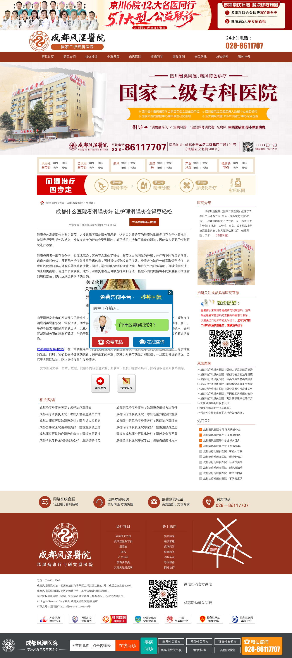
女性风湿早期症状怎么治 (214, 403)
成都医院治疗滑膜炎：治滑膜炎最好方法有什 (146, 407)
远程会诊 (169, 557)
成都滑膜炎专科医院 (50, 349)
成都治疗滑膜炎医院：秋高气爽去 (222, 462)
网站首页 (169, 567)
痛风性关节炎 (171, 641)
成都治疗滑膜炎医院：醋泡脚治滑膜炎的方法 (226, 384)
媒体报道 (91, 56)
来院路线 (200, 56)
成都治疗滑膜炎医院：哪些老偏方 (222, 456)
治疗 (55, 167)
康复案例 (179, 56)
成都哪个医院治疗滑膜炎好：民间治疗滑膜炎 (146, 420)
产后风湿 (123, 557)
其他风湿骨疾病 (123, 567)
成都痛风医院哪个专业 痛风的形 (221, 435)
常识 (64, 167)
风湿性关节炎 (123, 536)
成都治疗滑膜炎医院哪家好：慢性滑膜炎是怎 (146, 427)
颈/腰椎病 (199, 650)
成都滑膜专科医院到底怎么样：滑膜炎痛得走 (70, 440)
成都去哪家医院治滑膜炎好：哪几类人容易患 (70, 420)
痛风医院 (135, 56)
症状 (64, 163)
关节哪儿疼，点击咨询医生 (105, 645)
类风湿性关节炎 (123, 541)
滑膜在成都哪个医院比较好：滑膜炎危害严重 (146, 433)
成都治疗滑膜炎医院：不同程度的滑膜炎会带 (226, 393)
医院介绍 (70, 56)
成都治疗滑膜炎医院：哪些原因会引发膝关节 (226, 388)
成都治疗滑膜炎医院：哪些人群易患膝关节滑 (70, 414)
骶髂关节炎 (123, 562)
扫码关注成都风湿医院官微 (218, 293)
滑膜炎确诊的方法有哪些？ (216, 408)
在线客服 (169, 541)
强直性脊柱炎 (227, 641)
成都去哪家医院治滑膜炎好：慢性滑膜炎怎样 (70, 427)
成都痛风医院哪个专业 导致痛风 (221, 445)
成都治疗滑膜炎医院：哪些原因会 (222, 473)
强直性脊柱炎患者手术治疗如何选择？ (222, 412)
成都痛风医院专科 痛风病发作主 (221, 429)
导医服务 (169, 562)
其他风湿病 (227, 650)
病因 (55, 163)
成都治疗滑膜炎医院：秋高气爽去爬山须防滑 (226, 379)
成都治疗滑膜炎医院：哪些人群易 (222, 451)
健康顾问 (169, 551)
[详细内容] (222, 235)
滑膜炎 (90, 202)
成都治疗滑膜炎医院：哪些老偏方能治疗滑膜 (146, 414)
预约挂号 (244, 56)
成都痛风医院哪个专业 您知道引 (221, 440)
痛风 (123, 551)
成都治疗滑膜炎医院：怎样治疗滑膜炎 (65, 407)
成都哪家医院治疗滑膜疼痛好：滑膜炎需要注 (70, 433)
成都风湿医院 (75, 202)
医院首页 (48, 56)
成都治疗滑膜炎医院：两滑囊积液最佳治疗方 (226, 398)
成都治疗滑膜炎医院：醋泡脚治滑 (222, 467)
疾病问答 (157, 56)
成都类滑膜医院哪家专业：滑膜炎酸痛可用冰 (146, 440)
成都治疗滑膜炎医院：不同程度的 (222, 478)
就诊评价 (222, 56)
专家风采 (113, 56)
